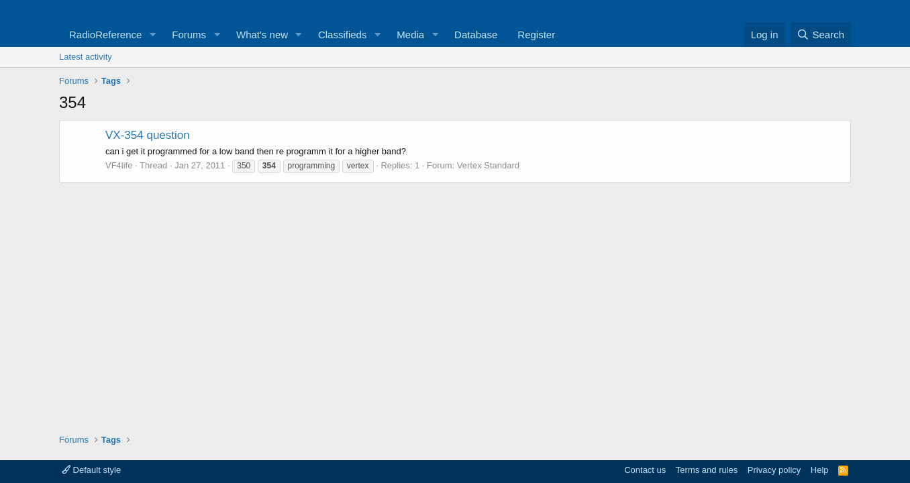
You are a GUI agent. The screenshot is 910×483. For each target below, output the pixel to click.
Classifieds (342, 34)
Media (410, 34)
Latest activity (85, 57)
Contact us (645, 470)
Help (820, 470)
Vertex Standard (488, 165)
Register (536, 34)
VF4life (118, 165)
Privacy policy (774, 470)
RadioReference (105, 34)
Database (475, 34)
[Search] (820, 34)
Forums (189, 34)
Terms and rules (707, 470)
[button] (152, 34)
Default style (91, 470)
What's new (262, 34)
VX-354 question (147, 135)
